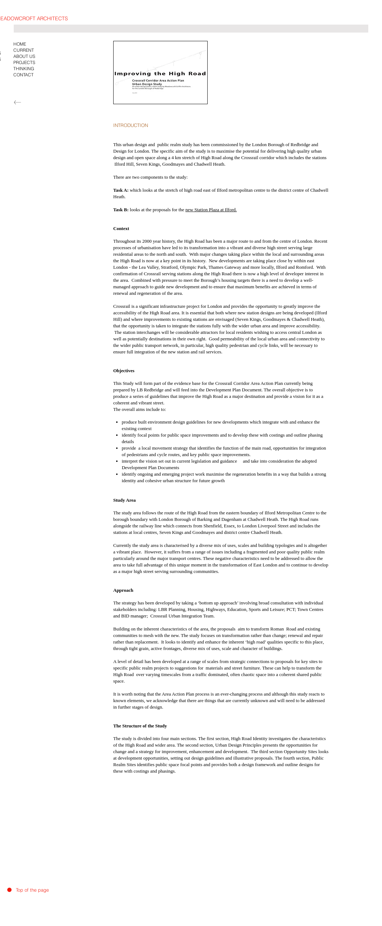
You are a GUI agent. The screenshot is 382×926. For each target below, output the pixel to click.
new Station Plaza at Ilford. (211, 209)
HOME (19, 44)
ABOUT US (24, 56)
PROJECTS (24, 62)
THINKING (23, 68)
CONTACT (23, 74)
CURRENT (23, 50)
